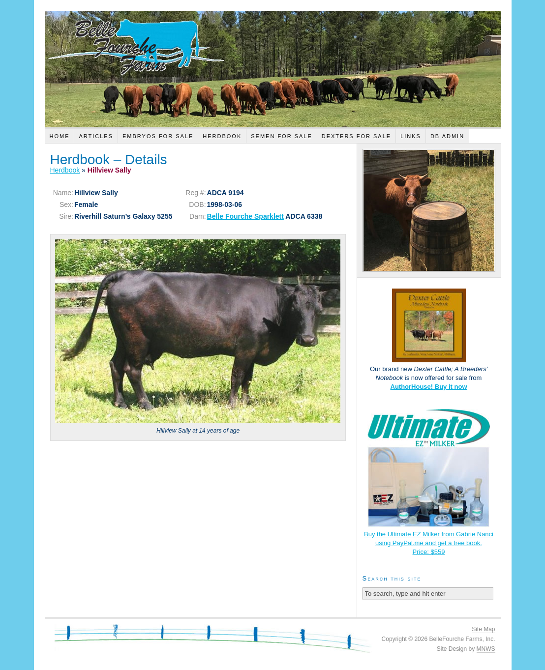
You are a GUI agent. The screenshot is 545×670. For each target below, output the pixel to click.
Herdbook (222, 136)
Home (59, 136)
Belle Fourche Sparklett (245, 216)
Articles (96, 136)
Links (410, 136)
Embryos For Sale (157, 136)
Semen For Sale (281, 136)
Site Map (483, 629)
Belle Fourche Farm (273, 69)
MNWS (486, 648)
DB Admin (447, 136)
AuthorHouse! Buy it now (429, 386)
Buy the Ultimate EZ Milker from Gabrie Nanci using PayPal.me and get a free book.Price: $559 (428, 542)
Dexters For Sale (356, 136)
